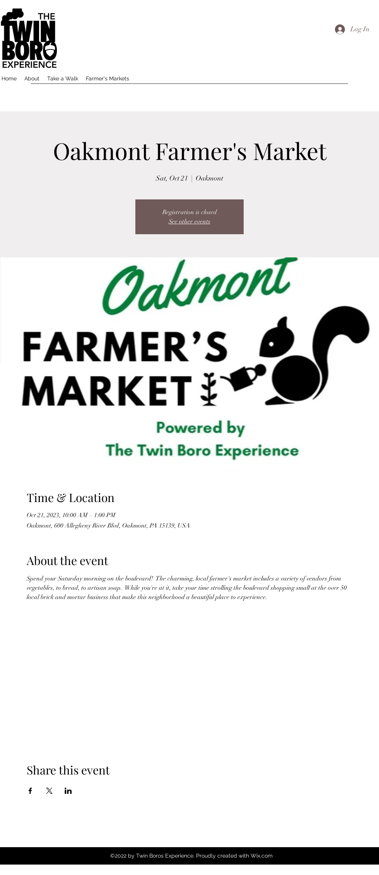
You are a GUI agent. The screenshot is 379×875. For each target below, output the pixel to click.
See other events (189, 221)
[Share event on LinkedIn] (68, 791)
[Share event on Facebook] (30, 791)
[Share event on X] (49, 791)
